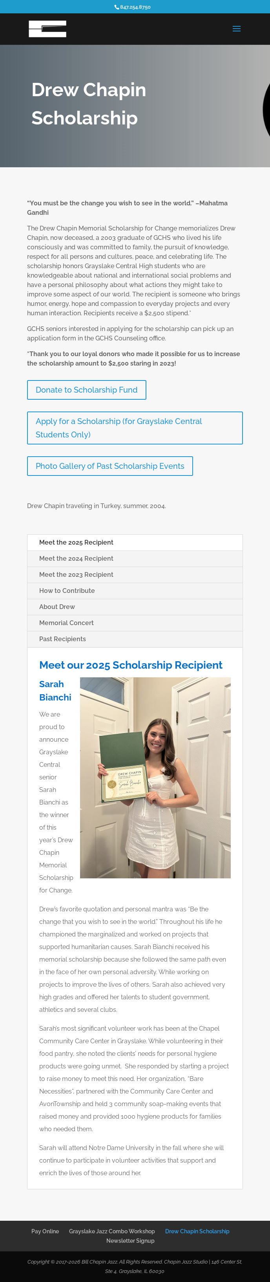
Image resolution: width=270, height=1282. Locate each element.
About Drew (57, 607)
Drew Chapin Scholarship (197, 1231)
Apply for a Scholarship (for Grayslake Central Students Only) (119, 428)
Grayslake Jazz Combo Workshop (112, 1231)
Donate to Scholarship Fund (87, 390)
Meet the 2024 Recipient (76, 558)
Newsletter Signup (130, 1241)
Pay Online (45, 1231)
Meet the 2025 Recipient (76, 542)
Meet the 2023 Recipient (76, 574)
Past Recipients (62, 639)
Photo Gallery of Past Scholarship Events (110, 466)
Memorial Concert (66, 623)
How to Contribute (67, 590)
